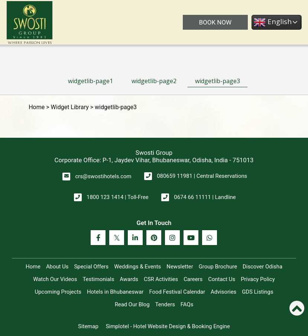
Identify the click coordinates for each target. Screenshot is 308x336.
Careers (193, 279)
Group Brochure (218, 266)
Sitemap (88, 326)
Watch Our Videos (55, 279)
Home (37, 107)
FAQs (187, 304)
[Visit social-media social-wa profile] (209, 237)
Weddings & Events (137, 266)
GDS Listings (257, 291)
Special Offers (91, 266)
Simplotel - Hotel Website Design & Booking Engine (168, 326)
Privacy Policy (258, 279)
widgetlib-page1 (90, 81)
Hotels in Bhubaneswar (115, 291)
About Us (57, 266)
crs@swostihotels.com (103, 176)
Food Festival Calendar (177, 291)
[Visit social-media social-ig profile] (172, 237)
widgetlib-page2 (154, 81)
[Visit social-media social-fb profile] (98, 237)
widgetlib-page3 (217, 81)
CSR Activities (161, 279)
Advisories (223, 291)
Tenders (165, 304)
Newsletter (179, 266)
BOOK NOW (214, 22)
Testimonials (98, 279)
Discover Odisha (262, 266)
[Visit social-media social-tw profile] (116, 237)
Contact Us (221, 279)
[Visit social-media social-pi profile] (153, 237)
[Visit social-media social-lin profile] (135, 237)
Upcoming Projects (58, 291)
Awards (129, 279)
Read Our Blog (132, 304)
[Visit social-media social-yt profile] (191, 237)
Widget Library (70, 107)
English (272, 22)
